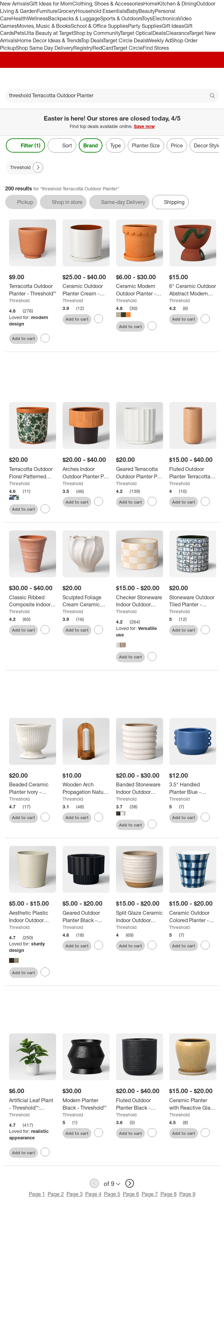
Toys (147, 18)
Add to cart (23, 338)
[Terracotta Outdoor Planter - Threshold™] (32, 289)
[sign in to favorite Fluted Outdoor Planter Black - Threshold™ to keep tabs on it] (152, 1133)
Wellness (37, 18)
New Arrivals (14, 3)
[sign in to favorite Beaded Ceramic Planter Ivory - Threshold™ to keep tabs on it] (45, 818)
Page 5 (112, 1195)
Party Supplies (145, 26)
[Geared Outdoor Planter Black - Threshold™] (86, 917)
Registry (82, 48)
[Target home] (112, 78)
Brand (90, 145)
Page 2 (56, 1195)
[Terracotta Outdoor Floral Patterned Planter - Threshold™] (32, 473)
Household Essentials (101, 11)
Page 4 (93, 1195)
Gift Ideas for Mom (50, 3)
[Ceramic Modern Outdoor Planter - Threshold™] (139, 289)
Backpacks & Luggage (74, 18)
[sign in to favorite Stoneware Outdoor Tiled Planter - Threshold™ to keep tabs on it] (205, 630)
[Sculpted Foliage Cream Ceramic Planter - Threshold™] (86, 602)
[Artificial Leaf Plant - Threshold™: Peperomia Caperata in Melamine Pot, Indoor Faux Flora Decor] (32, 1105)
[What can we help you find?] (112, 96)
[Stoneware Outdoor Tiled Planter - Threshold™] (192, 602)
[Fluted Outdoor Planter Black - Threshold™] (139, 1105)
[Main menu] (13, 78)
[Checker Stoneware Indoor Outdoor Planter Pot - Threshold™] (139, 602)
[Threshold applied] (25, 167)
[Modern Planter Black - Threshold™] (86, 1105)
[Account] (193, 78)
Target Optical (136, 33)
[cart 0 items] (210, 78)
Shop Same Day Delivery (44, 48)
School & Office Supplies (99, 26)
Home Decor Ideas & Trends (49, 40)
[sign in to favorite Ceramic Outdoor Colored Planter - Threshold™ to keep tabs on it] (205, 946)
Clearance (177, 33)
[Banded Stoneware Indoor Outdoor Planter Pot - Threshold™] (139, 789)
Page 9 (187, 1195)
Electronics (165, 18)
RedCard (102, 48)
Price (177, 145)
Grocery (66, 11)
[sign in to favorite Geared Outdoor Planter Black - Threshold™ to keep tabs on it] (98, 946)
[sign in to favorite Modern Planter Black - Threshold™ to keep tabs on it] (98, 1133)
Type (115, 145)
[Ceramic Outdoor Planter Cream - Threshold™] (86, 289)
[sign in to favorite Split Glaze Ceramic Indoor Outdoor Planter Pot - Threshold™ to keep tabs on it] (152, 946)
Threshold (19, 300)
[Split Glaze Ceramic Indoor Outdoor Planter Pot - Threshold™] (139, 917)
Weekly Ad (159, 40)
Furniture (47, 11)
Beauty (146, 11)
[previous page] (94, 1184)
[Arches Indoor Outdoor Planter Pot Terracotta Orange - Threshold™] (86, 473)
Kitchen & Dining (177, 3)
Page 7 (150, 1195)
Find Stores (156, 48)
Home (150, 3)
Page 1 (37, 1195)
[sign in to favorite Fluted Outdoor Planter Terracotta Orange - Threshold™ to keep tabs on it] (205, 502)
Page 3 (74, 1195)
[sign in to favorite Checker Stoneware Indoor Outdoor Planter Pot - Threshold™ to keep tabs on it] (152, 657)
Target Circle (128, 48)
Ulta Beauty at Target (48, 33)
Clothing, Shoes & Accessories (107, 3)
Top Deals (92, 40)
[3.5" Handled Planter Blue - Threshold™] (192, 789)
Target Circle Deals (125, 40)
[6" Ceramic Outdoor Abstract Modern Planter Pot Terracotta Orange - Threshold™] (192, 289)
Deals (159, 33)
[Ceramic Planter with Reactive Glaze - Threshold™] (192, 1105)
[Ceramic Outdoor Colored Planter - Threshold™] (192, 917)
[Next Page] (38, 167)
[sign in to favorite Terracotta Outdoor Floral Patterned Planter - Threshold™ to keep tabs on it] (45, 509)
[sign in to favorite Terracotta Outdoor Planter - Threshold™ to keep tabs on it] (45, 338)
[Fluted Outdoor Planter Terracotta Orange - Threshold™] (192, 473)
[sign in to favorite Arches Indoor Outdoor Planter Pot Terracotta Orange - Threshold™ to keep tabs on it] (98, 502)
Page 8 (168, 1195)
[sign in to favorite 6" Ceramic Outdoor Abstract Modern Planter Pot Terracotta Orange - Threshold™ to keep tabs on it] (205, 318)
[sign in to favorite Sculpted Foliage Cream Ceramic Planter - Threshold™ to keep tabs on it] (98, 630)
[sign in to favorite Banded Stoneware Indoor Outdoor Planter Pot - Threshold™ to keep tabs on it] (152, 825)
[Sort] (62, 145)
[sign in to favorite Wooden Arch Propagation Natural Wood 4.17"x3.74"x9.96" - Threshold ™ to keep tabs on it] (98, 818)
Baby (132, 11)
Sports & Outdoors (121, 18)
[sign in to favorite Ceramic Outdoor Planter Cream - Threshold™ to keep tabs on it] (98, 318)
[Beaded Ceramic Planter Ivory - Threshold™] (32, 789)
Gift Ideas (173, 26)
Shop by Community (96, 33)
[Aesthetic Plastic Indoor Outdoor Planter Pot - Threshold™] (32, 917)
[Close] (214, 115)
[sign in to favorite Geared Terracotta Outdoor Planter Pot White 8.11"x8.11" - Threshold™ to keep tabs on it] (152, 502)
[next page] (129, 1184)
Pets (19, 33)
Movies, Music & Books (44, 26)
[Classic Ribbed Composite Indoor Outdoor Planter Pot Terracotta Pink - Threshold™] (32, 602)
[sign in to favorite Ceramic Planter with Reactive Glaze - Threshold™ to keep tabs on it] (205, 1133)
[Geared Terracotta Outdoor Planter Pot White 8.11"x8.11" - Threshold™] (139, 473)
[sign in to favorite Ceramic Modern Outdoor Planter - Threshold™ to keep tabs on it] (152, 325)
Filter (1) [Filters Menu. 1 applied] (25, 145)
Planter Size (146, 145)
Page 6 (131, 1195)
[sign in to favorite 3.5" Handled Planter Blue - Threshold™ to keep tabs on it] (205, 818)
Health (19, 18)
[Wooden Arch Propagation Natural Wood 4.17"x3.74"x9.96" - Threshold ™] (86, 789)
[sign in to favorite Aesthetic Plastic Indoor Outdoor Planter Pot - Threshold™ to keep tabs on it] (45, 973)
